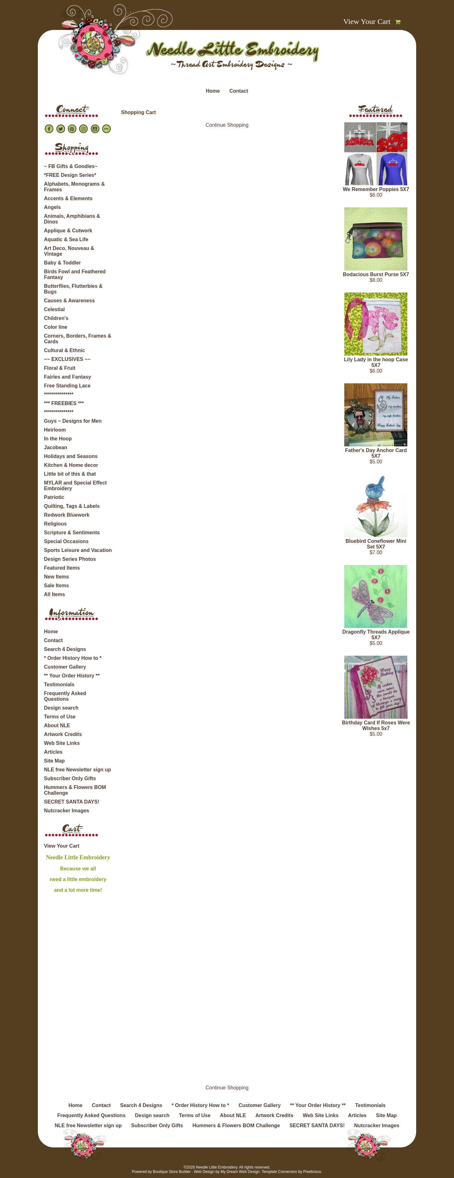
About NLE (57, 725)
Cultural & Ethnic (64, 350)
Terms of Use (60, 716)
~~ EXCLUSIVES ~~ (67, 359)
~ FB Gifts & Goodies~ (71, 166)
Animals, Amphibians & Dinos (72, 218)
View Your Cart (367, 21)
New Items (56, 576)
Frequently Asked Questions (65, 696)
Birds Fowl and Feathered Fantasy (75, 274)
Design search (61, 708)
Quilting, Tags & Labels (72, 506)
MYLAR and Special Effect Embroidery (75, 485)
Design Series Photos (70, 559)
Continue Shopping (227, 125)
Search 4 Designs (65, 649)
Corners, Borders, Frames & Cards (77, 338)
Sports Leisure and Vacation (78, 550)
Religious (55, 523)
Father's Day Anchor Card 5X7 (376, 453)
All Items (54, 594)
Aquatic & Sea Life (66, 239)
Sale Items (56, 585)
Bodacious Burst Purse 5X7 (376, 274)
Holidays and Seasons (71, 456)
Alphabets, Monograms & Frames (74, 186)
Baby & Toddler (62, 262)
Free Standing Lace (67, 385)
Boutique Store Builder (172, 1171)
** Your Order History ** (72, 675)
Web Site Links (62, 743)
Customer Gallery (65, 667)
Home (213, 91)
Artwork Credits (63, 734)
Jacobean (55, 447)
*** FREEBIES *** (64, 403)
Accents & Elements (68, 198)
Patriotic (54, 497)
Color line (55, 327)
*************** (58, 394)
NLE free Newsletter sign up (77, 769)
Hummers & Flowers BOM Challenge (75, 790)
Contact (238, 91)
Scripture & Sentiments (72, 532)
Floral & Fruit (60, 368)
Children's (56, 318)
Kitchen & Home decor (71, 465)
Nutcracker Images (66, 810)
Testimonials (59, 684)
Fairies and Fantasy (67, 377)
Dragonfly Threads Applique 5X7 (376, 634)
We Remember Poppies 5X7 (376, 189)
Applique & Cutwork (68, 230)
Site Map (54, 760)
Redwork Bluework (67, 515)
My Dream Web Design (239, 1171)
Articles (53, 752)
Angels (52, 207)
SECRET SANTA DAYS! (71, 801)
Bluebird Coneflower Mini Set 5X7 (376, 543)
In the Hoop (58, 438)
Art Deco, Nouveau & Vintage (69, 251)
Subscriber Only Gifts (70, 778)
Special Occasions (66, 541)
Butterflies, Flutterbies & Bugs (73, 288)
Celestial (54, 309)
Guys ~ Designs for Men (73, 421)
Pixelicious (312, 1171)
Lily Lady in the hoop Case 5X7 (376, 362)
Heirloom (55, 429)
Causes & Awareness (69, 300)
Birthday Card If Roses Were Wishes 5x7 (376, 725)
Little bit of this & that (70, 474)
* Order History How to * (73, 658)
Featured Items (62, 568)
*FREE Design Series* (70, 175)
